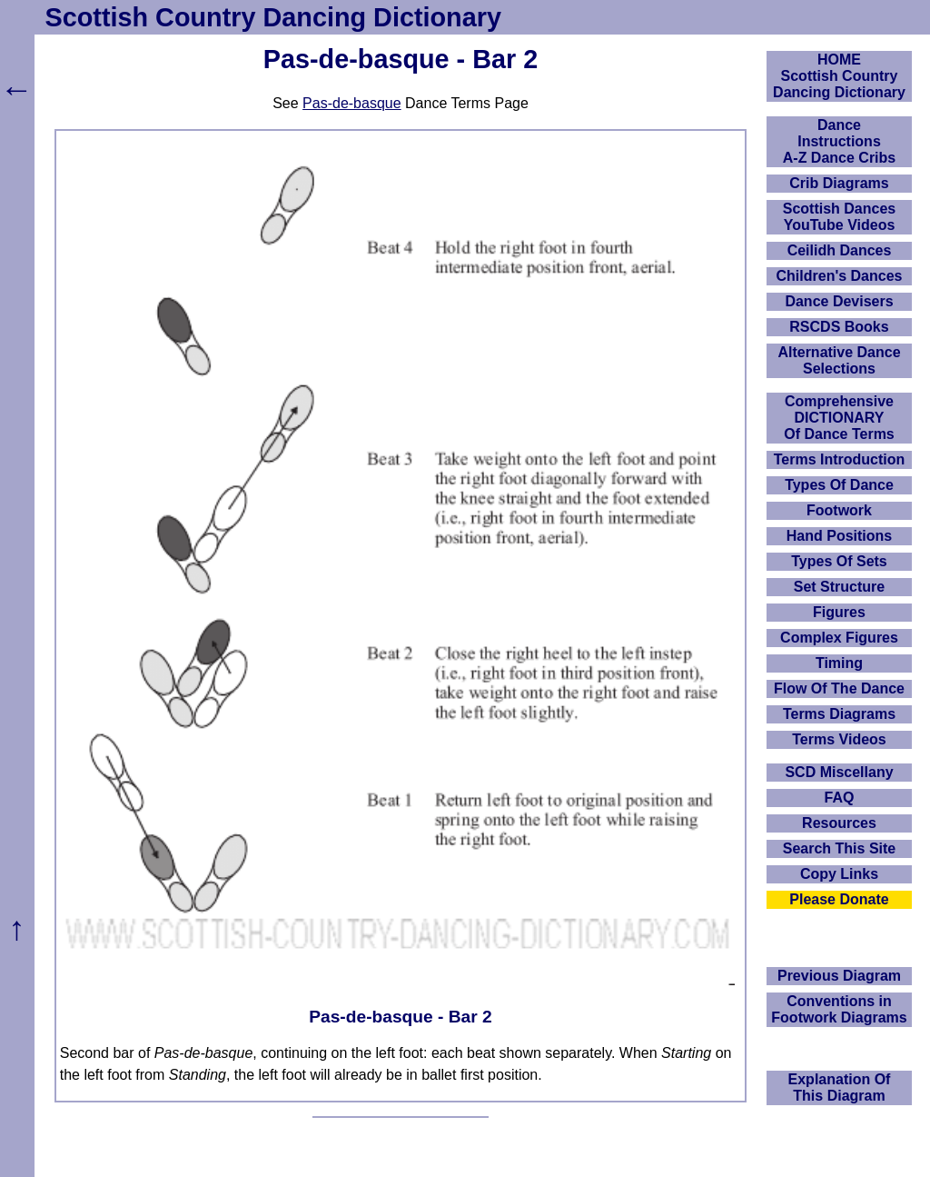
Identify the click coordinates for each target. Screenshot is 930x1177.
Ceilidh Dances (839, 250)
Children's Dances (840, 276)
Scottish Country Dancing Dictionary (273, 17)
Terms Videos (838, 739)
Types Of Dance (839, 485)
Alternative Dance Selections (838, 360)
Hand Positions (839, 536)
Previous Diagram (839, 975)
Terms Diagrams (839, 714)
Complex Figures (839, 637)
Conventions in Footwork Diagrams (838, 1009)
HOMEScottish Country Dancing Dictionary (839, 76)
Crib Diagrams (838, 183)
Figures (839, 612)
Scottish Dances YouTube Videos (839, 217)
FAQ (840, 797)
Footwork (839, 510)
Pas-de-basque (351, 103)
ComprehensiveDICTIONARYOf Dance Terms (839, 418)
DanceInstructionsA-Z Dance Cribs (839, 141)
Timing (839, 663)
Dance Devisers (839, 301)
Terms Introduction (839, 459)
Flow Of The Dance (839, 688)
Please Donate (838, 899)
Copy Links (839, 874)
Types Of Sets (839, 561)
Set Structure (839, 586)
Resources (839, 823)
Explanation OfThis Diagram (839, 1087)
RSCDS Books (838, 326)
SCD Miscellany (839, 772)
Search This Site (839, 848)
